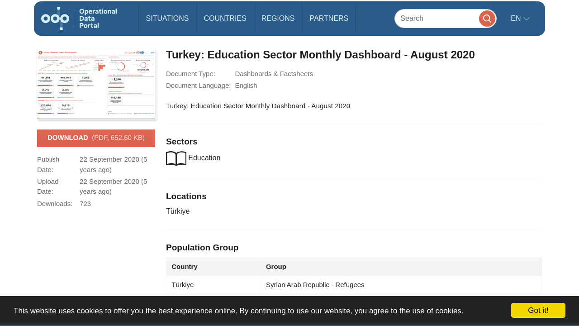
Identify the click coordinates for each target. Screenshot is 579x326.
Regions (278, 18)
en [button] (517, 18)
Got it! (538, 310)
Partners (328, 18)
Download (96, 138)
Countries (225, 18)
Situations (167, 18)
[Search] (445, 18)
